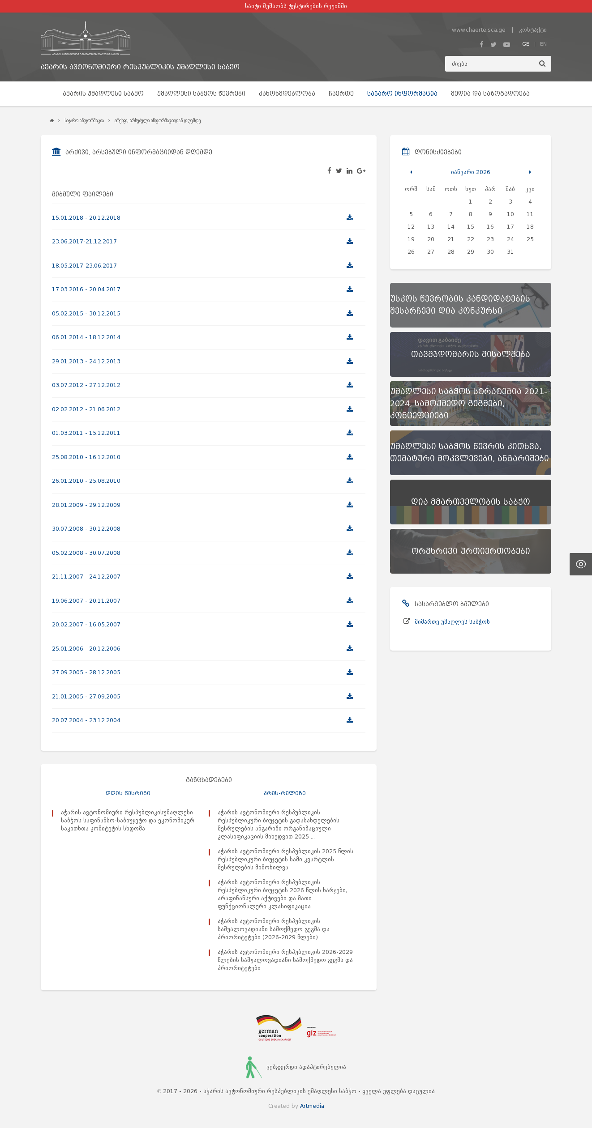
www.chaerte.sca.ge (479, 29)
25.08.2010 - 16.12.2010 (86, 457)
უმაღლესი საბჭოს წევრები (201, 94)
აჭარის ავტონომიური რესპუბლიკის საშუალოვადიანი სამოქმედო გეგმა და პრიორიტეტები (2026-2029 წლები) (274, 929)
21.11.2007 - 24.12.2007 (86, 576)
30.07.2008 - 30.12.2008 (86, 528)
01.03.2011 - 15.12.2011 (86, 433)
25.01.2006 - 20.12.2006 (86, 648)
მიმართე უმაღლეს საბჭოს (452, 621)
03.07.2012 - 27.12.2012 (86, 385)
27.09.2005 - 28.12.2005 (86, 672)
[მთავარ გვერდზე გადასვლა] (140, 38)
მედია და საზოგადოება (490, 94)
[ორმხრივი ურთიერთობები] (470, 551)
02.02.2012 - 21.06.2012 (86, 409)
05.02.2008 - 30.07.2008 (86, 552)
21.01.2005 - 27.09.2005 (86, 696)
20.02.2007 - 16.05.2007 (86, 624)
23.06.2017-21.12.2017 (84, 241)
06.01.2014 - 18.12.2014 (86, 337)
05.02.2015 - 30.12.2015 (86, 313)
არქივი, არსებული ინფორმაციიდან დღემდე (158, 120)
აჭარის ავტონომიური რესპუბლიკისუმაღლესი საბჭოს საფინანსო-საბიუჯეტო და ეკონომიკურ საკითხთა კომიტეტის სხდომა (127, 820)
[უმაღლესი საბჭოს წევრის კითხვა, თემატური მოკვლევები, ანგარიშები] (470, 452)
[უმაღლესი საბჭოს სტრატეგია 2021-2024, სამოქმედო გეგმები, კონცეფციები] (470, 403)
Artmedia (312, 1105)
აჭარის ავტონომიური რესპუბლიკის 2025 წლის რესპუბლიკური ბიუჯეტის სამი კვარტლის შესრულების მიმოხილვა (285, 859)
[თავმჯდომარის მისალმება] (470, 354)
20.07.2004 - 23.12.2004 (86, 720)
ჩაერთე (341, 94)
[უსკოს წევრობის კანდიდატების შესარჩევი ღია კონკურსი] (470, 305)
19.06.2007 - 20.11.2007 (86, 600)
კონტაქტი (533, 29)
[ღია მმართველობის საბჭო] (470, 502)
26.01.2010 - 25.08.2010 (86, 480)
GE (525, 44)
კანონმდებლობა (287, 94)
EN (543, 44)
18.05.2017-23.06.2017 (84, 265)
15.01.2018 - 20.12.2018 (86, 217)
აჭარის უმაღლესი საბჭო (103, 94)
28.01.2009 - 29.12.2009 (86, 505)
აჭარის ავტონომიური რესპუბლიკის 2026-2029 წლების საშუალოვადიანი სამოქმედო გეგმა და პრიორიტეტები (285, 960)
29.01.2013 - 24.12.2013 (86, 361)
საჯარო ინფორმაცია (402, 94)
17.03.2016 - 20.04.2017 (86, 289)
